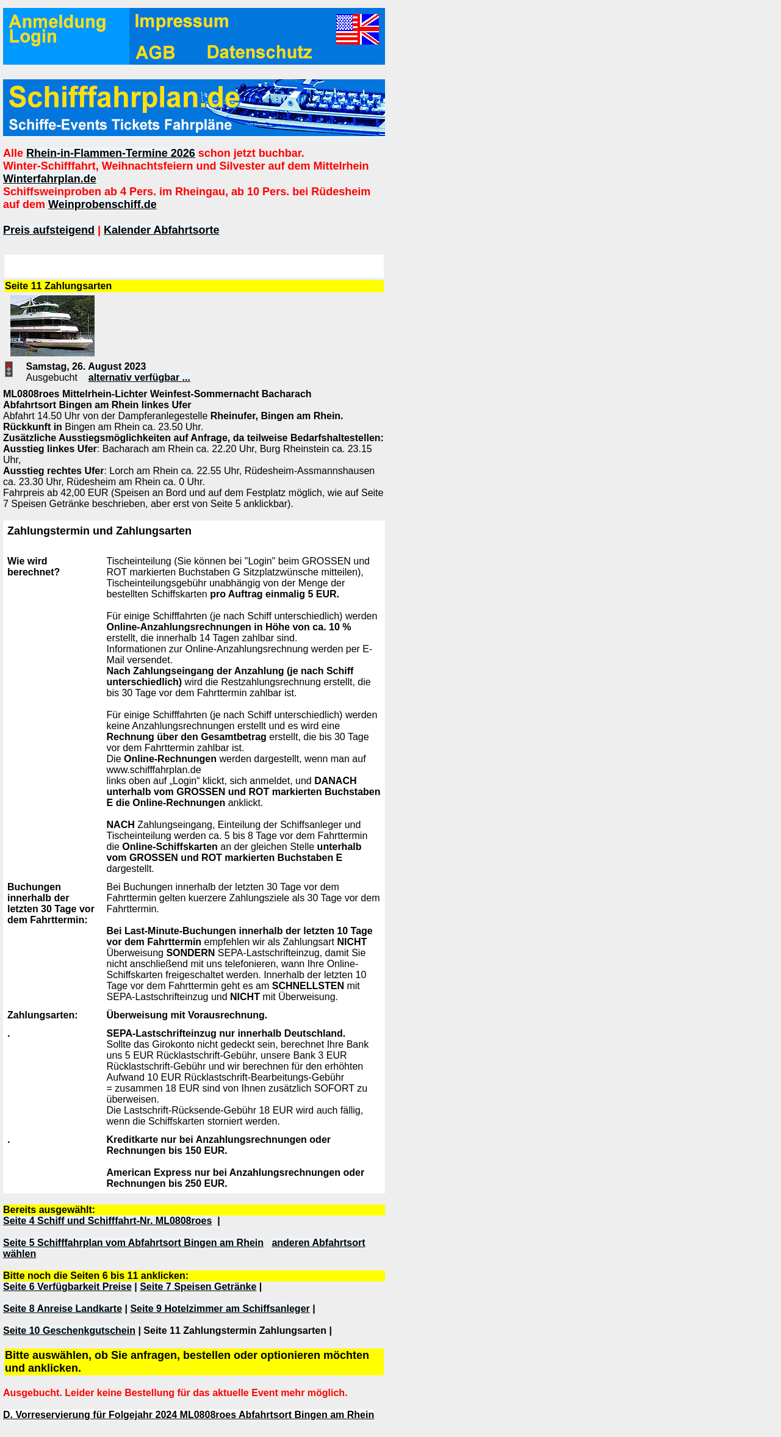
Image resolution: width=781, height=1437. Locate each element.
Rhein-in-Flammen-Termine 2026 (110, 153)
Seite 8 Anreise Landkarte (62, 1308)
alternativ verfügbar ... (139, 377)
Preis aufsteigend (49, 230)
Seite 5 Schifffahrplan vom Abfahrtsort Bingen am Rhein (133, 1242)
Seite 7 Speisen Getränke (198, 1286)
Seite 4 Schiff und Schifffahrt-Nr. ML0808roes (107, 1221)
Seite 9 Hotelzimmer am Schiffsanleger (219, 1308)
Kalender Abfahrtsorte (161, 230)
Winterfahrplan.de (49, 179)
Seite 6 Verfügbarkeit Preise (67, 1286)
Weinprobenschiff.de (102, 204)
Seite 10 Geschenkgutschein (69, 1330)
